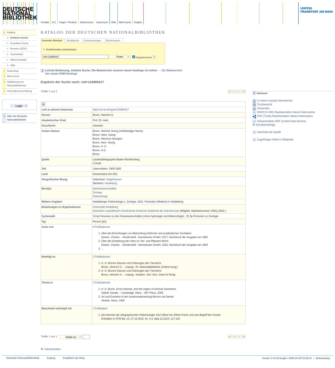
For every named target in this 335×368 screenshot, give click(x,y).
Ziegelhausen (114, 179)
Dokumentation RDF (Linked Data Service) (281, 121)
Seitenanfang (323, 358)
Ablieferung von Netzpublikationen (16, 83)
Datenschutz (86, 22)
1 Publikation (100, 308)
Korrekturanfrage (263, 124)
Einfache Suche (19, 37)
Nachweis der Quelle (269, 132)
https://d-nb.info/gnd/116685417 (111, 109)
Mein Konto (125, 22)
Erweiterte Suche (19, 43)
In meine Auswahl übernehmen (275, 100)
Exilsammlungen (92, 40)
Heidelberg (111, 183)
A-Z (54, 22)
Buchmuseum (113, 40)
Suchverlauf (16, 54)
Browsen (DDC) (18, 48)
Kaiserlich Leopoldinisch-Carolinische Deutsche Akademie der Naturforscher (136, 210)
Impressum (102, 22)
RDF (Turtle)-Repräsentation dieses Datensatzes (285, 116)
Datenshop (13, 71)
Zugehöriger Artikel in (275, 139)
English (138, 22)
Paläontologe (100, 196)
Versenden (263, 108)
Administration (51, 349)
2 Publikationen (101, 256)
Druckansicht (264, 104)
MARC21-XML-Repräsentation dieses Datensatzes (286, 112)
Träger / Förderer (68, 22)
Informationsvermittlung (19, 91)
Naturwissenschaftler (104, 188)
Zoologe (97, 192)
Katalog (11, 32)
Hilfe (113, 22)
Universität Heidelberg (105, 207)
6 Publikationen (101, 226)
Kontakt (45, 22)
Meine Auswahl (18, 59)
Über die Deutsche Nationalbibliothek (17, 118)
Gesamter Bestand (52, 40)
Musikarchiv (73, 40)
